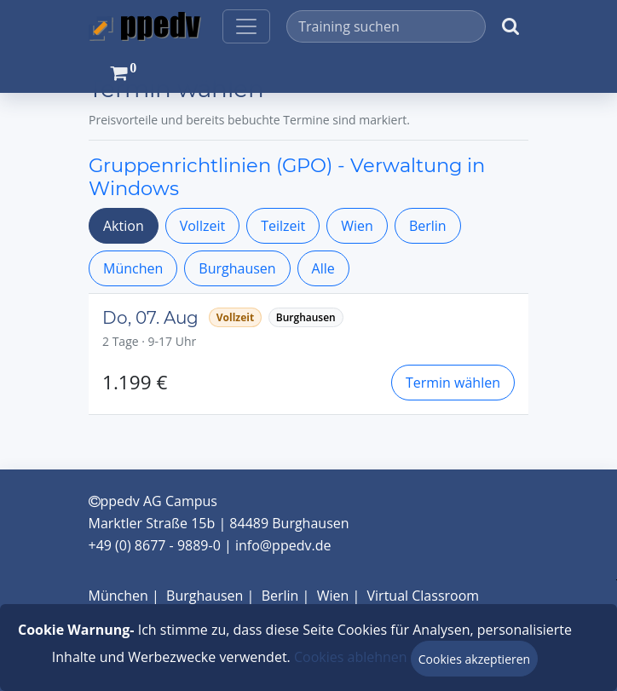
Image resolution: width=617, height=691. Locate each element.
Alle (323, 268)
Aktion (123, 225)
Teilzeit (283, 225)
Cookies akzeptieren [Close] (474, 659)
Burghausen (237, 268)
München (133, 268)
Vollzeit (202, 225)
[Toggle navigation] (246, 26)
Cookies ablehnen (350, 657)
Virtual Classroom (423, 595)
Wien (357, 225)
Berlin (428, 225)
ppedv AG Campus (153, 501)
